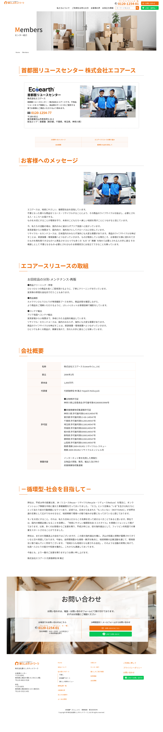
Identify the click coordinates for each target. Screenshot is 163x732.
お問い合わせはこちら (112, 633)
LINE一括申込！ (151, 8)
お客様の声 (95, 8)
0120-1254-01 (128, 3)
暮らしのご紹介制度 (99, 679)
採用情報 (94, 683)
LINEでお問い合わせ (112, 640)
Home (18, 52)
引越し (61, 682)
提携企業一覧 (63, 693)
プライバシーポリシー (132, 674)
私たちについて (63, 8)
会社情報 (94, 688)
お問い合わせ (150, 3)
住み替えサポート (65, 679)
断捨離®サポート (65, 686)
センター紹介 (96, 674)
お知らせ (94, 669)
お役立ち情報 (107, 8)
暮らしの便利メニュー (67, 689)
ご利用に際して (129, 669)
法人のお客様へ (64, 703)
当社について (63, 674)
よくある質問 (63, 708)
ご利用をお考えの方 (80, 8)
